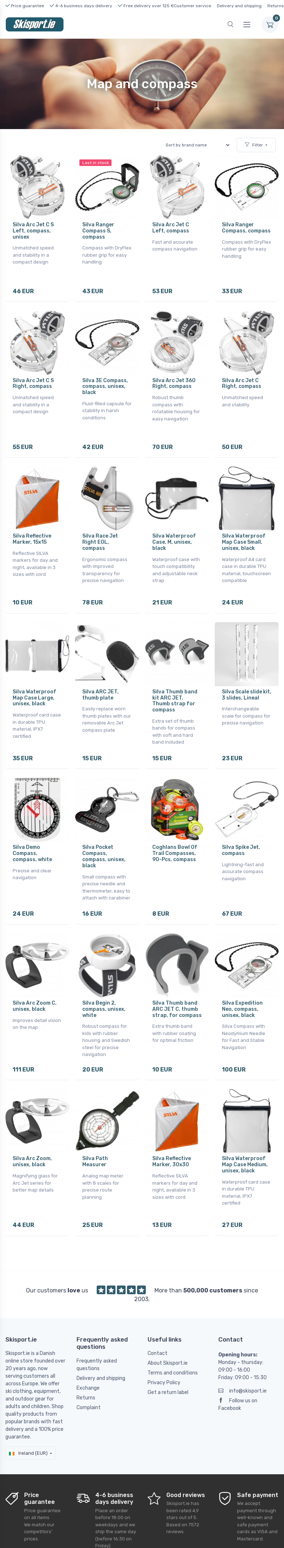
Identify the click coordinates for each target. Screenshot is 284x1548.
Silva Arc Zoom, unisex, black (32, 1144)
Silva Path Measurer (95, 1144)
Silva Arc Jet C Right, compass (241, 380)
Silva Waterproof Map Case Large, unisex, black (34, 689)
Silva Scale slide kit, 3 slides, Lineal (246, 686)
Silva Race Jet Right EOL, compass (100, 536)
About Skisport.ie (168, 1342)
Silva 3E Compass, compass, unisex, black (105, 383)
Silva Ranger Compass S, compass (98, 231)
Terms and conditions (173, 1352)
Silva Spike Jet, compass (241, 838)
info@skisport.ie (242, 1370)
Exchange (88, 1367)
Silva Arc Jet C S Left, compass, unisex (33, 231)
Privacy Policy (164, 1362)
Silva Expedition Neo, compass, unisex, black (242, 994)
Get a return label (168, 1371)
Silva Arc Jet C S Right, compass (33, 380)
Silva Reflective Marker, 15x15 (32, 533)
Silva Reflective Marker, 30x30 (171, 1144)
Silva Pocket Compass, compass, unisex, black (104, 844)
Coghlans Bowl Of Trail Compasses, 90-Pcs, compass (174, 841)
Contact (157, 1332)
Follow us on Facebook (237, 1383)
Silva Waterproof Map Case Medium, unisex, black (245, 1147)
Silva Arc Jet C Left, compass (170, 228)
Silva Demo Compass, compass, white (32, 841)
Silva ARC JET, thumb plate (100, 686)
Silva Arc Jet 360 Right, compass (174, 380)
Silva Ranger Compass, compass (246, 228)
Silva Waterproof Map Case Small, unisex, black (244, 536)
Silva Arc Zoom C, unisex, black (35, 991)
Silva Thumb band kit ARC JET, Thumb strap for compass (174, 692)
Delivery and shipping (239, 5)
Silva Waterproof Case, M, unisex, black (174, 536)
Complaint (89, 1386)
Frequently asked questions (97, 1343)
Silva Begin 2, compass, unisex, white (104, 994)
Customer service (192, 5)
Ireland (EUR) (28, 1432)
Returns (275, 5)
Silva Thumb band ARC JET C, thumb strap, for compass (177, 994)
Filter (254, 144)
